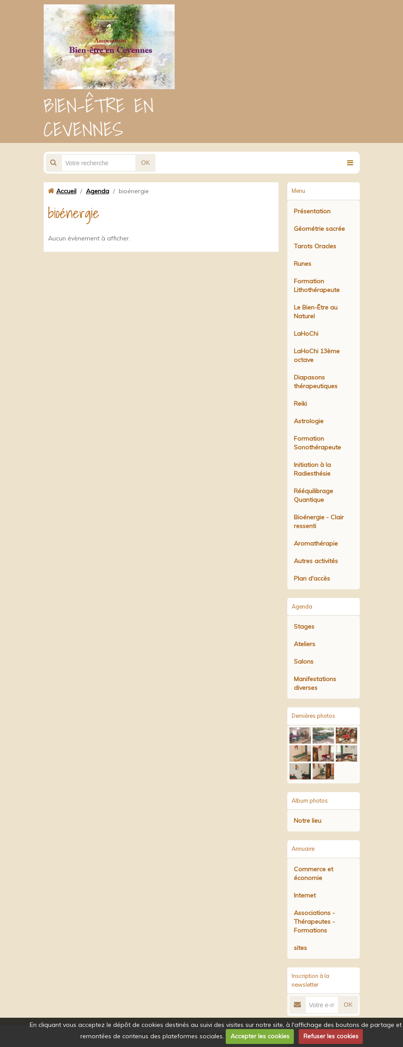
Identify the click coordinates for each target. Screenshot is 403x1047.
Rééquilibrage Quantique (313, 495)
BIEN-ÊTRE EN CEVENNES (99, 117)
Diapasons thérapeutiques (316, 381)
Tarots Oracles (315, 246)
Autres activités (316, 561)
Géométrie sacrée (319, 229)
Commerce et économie (313, 873)
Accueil (66, 191)
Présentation (312, 211)
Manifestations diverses (315, 683)
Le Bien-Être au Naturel (316, 311)
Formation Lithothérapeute (317, 285)
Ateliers (304, 644)
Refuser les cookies (330, 1036)
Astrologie (309, 421)
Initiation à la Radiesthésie (312, 469)
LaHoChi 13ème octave (317, 355)
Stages (304, 626)
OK (145, 162)
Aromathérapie (316, 543)
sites (300, 948)
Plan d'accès (312, 578)
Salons (303, 661)
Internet (305, 895)
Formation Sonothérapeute (317, 443)
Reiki (300, 403)
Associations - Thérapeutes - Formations (314, 921)
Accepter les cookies (260, 1036)
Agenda (97, 191)
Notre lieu (307, 820)
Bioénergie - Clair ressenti (319, 521)
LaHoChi (306, 333)
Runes (302, 264)
